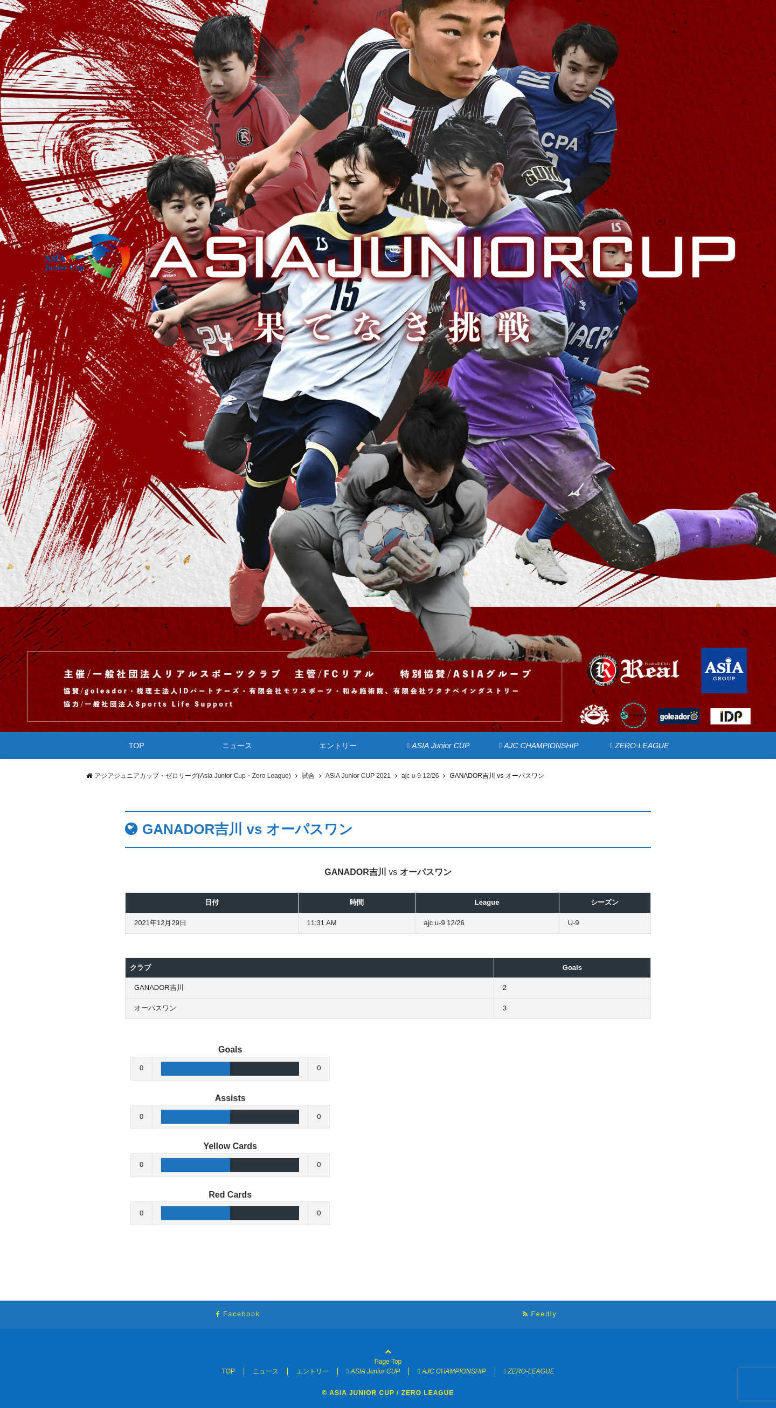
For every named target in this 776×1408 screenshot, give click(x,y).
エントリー (338, 745)
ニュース (237, 745)
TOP (136, 745)
